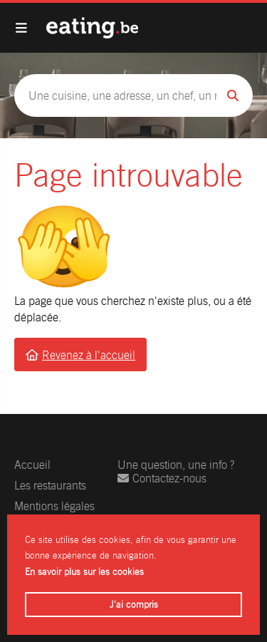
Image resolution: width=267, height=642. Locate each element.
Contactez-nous (161, 478)
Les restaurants (50, 485)
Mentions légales (54, 506)
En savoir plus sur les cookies (84, 571)
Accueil (32, 465)
